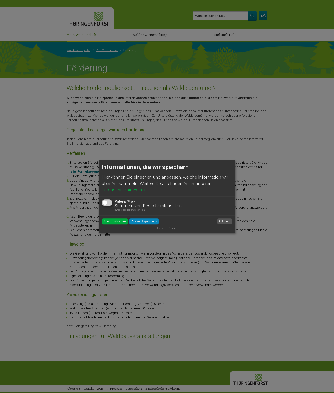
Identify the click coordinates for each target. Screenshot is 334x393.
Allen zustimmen (115, 221)
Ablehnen (224, 221)
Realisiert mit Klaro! (167, 228)
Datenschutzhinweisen (124, 189)
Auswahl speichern (144, 221)
